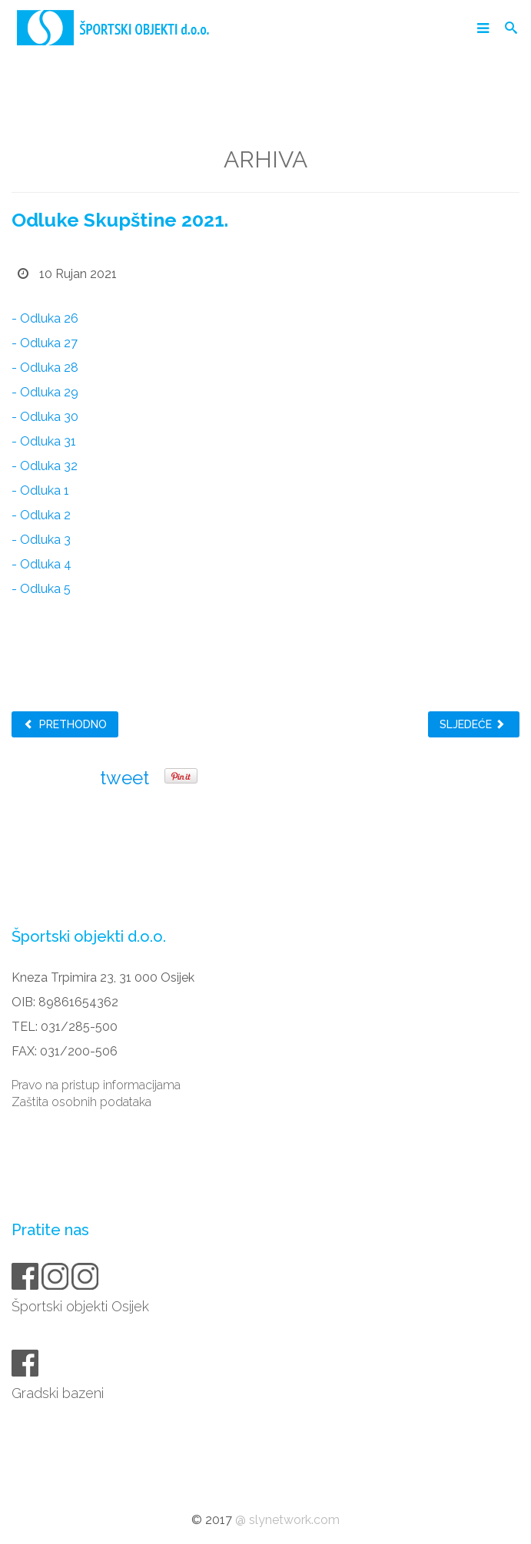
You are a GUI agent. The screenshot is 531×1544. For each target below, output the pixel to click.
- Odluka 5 (41, 588)
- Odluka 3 (41, 539)
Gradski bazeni (59, 1393)
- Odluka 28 (45, 367)
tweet (124, 778)
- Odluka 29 (45, 392)
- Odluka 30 (45, 416)
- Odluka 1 (40, 490)
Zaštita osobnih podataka (81, 1102)
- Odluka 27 (45, 343)
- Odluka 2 (41, 515)
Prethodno (65, 724)
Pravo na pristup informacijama (96, 1085)
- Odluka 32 (45, 466)
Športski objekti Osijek (81, 1306)
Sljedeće (473, 724)
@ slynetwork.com (287, 1520)
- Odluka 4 (41, 564)
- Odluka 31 (44, 441)
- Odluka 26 (45, 318)
